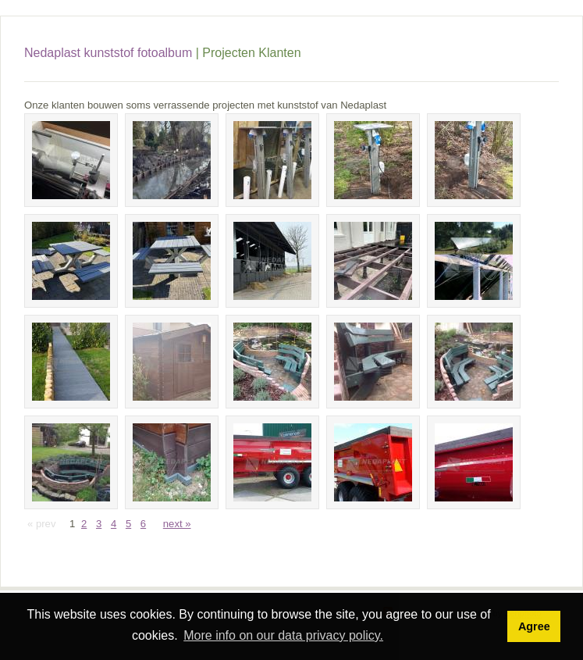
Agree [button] (534, 626)
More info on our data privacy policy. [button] (283, 635)
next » (177, 524)
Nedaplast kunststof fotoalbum (108, 52)
